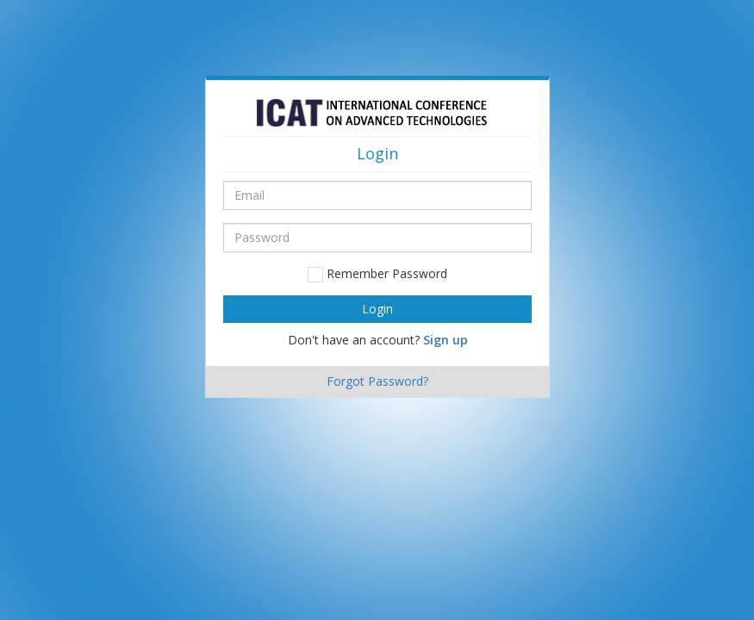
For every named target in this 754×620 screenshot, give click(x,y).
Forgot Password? (377, 381)
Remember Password (377, 273)
